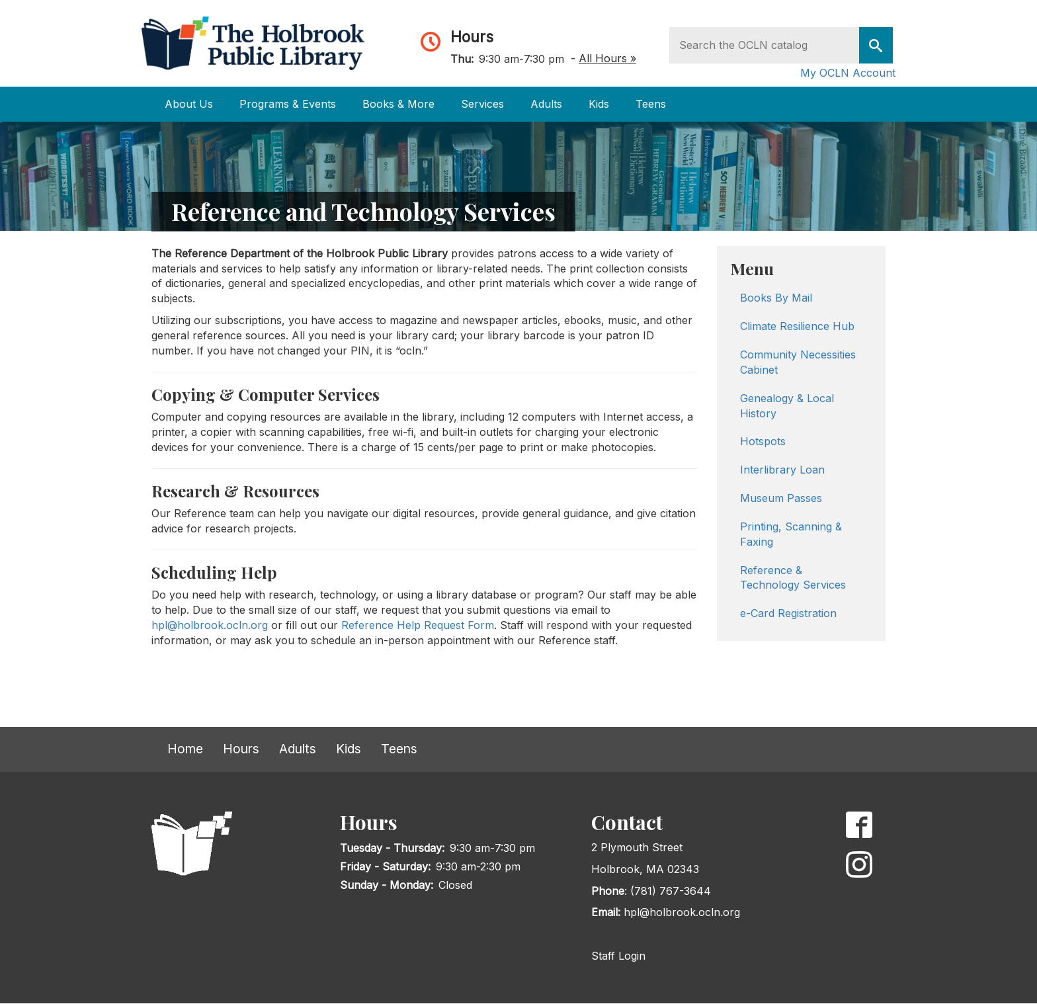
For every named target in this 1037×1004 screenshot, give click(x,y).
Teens (399, 749)
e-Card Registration (788, 613)
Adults (297, 749)
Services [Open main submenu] (482, 103)
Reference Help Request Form (417, 625)
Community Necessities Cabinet (798, 362)
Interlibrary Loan (782, 469)
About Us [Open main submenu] (189, 103)
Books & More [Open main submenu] (398, 103)
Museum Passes (781, 498)
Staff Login (618, 955)
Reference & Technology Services (793, 578)
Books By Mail (776, 297)
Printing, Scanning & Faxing (791, 534)
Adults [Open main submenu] (546, 103)
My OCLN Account (847, 72)
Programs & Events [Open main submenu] (287, 103)
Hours (471, 37)
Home (185, 749)
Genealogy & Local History (787, 406)
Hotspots (763, 441)
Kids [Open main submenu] (599, 103)
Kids (348, 749)
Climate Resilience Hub (797, 326)
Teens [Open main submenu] (651, 103)
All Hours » (607, 58)
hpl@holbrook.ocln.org (209, 625)
